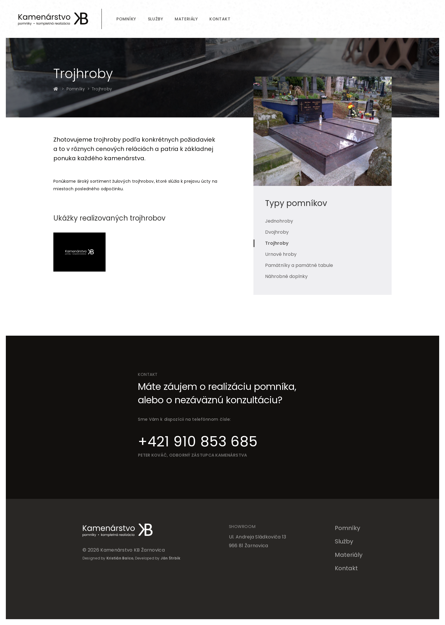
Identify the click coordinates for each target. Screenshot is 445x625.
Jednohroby (279, 221)
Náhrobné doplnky (286, 276)
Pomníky (126, 19)
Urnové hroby (281, 254)
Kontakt (219, 19)
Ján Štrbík (170, 558)
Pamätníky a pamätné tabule (299, 265)
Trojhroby (102, 89)
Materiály (186, 19)
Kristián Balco (119, 558)
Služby (155, 19)
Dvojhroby (277, 232)
